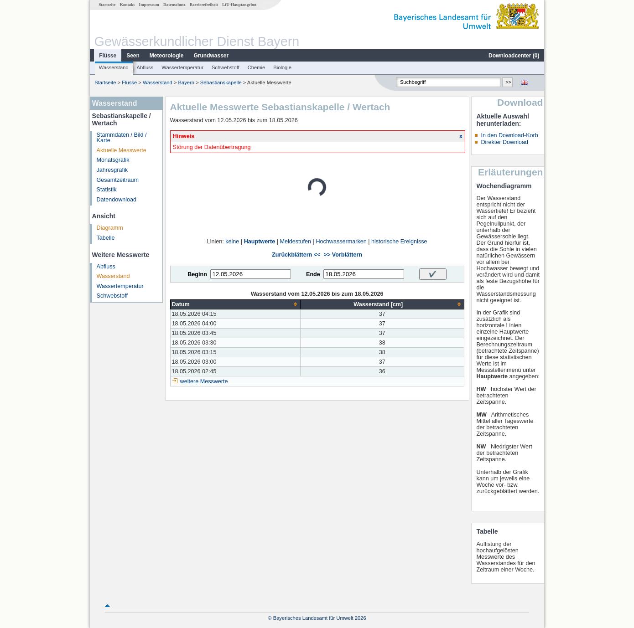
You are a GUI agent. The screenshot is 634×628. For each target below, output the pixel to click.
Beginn (197, 274)
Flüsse (107, 55)
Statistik (107, 189)
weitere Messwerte (204, 381)
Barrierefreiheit (204, 4)
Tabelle (106, 238)
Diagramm (110, 228)
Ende (313, 274)
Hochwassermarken (341, 241)
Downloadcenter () (513, 55)
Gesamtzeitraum (118, 180)
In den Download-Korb (509, 135)
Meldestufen (296, 241)
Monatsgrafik (113, 160)
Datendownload (117, 199)
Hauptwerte (259, 241)
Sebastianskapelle (221, 82)
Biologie (282, 67)
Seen (133, 55)
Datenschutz (174, 4)
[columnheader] (235, 304)
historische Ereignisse (399, 241)
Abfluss (145, 67)
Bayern (186, 82)
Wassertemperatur (182, 67)
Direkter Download (504, 142)
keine (232, 241)
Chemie (256, 67)
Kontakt (127, 4)
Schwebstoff (225, 67)
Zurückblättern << (296, 255)
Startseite (107, 4)
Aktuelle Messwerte (121, 150)
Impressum (149, 4)
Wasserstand (114, 67)
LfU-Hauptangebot (239, 4)
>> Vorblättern (343, 255)
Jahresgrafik (112, 170)
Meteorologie (167, 55)
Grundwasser (211, 55)
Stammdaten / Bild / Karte (122, 138)
